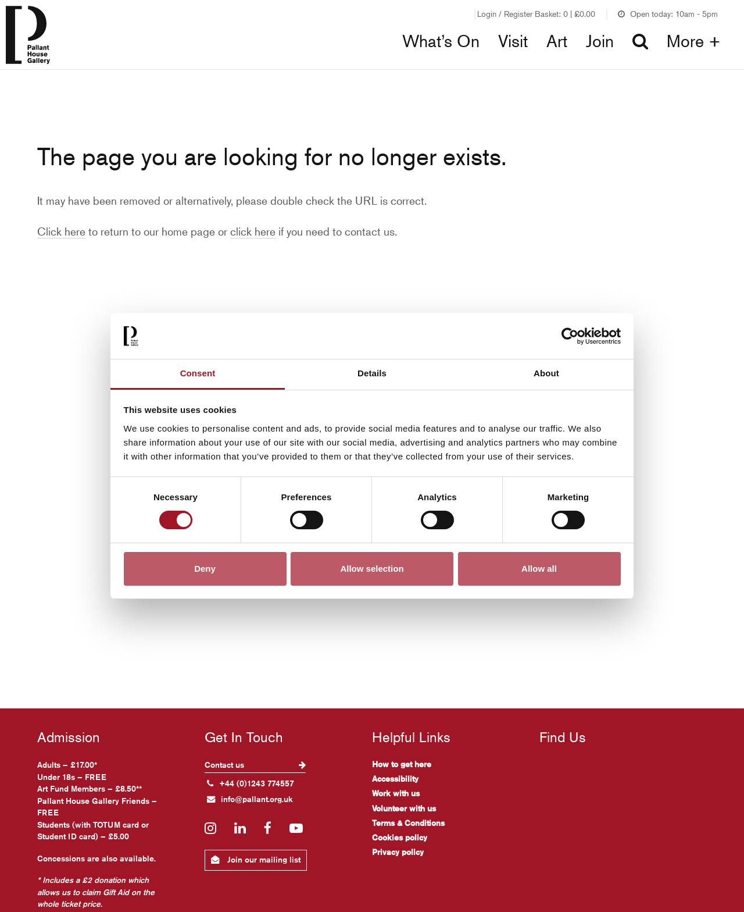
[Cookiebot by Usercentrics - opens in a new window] (570, 336)
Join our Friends (436, 14)
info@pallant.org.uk (250, 799)
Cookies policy (399, 837)
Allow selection (371, 568)
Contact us (255, 765)
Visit (513, 41)
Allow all (539, 568)
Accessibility (395, 779)
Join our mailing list (256, 859)
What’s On (441, 41)
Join (600, 41)
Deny (205, 568)
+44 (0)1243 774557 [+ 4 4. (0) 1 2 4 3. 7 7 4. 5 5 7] (250, 783)
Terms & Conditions (408, 823)
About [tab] (546, 373)
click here (253, 231)
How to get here (401, 764)
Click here (61, 231)
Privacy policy (398, 852)
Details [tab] (372, 373)
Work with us (396, 793)
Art (556, 41)
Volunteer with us (404, 808)
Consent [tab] (198, 373)
